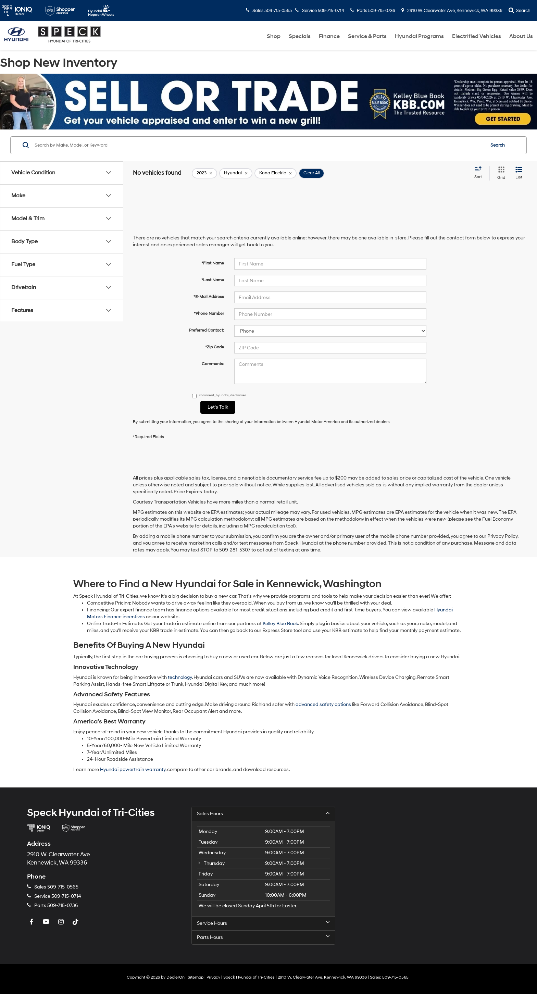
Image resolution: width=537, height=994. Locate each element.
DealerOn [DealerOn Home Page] (175, 977)
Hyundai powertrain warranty (132, 769)
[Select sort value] (480, 173)
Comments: (213, 363)
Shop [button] (273, 36)
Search (497, 145)
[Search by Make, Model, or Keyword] (259, 145)
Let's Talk (218, 407)
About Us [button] (521, 36)
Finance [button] (329, 36)
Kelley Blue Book (280, 623)
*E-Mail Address (208, 296)
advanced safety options (323, 704)
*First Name (212, 263)
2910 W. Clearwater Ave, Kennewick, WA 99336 (451, 10)
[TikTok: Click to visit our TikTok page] (76, 922)
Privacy (213, 977)
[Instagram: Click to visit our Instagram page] (61, 922)
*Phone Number (209, 313)
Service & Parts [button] (367, 36)
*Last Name (212, 280)
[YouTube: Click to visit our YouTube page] (47, 922)
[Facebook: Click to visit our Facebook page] (32, 922)
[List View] (518, 173)
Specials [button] (300, 36)
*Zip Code (214, 347)
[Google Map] (433, 870)
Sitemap (195, 977)
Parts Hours (263, 937)
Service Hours (263, 923)
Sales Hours (263, 813)
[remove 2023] (204, 173)
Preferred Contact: (206, 330)
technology (180, 677)
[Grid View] (499, 173)
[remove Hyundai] (235, 173)
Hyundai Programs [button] (419, 36)
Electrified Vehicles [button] (476, 36)
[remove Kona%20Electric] (275, 173)
